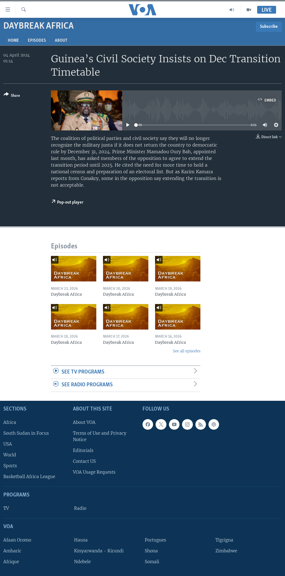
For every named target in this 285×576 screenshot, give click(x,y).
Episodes (37, 40)
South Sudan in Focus (26, 433)
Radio (80, 508)
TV (6, 508)
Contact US (84, 461)
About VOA (84, 422)
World (9, 455)
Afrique (11, 561)
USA (7, 444)
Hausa (81, 540)
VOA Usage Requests (94, 472)
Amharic (12, 550)
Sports (10, 465)
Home (13, 40)
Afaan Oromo (17, 540)
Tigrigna (224, 540)
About (61, 40)
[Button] (12, 96)
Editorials (83, 450)
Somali (152, 561)
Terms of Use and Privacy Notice (99, 436)
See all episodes (186, 351)
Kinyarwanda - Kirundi (99, 550)
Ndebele (82, 561)
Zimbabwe (226, 550)
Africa (9, 422)
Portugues (155, 540)
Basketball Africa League (29, 476)
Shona (151, 550)
